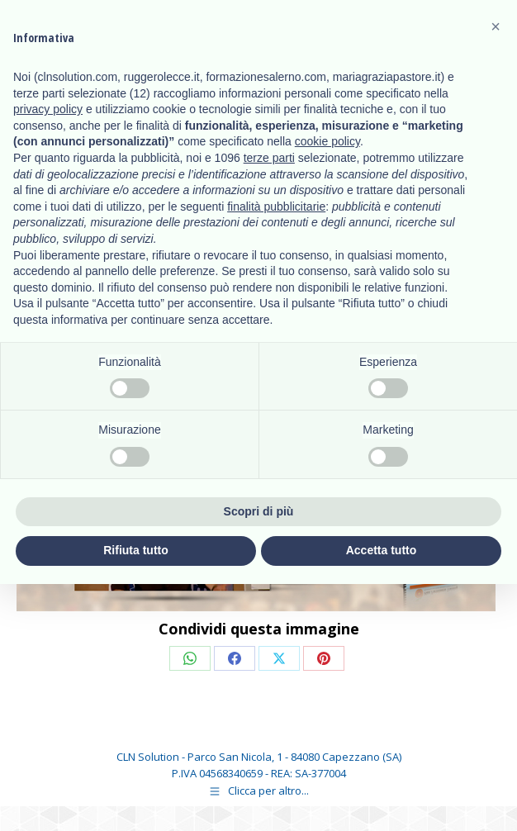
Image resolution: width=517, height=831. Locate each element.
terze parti (269, 157)
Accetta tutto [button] (381, 550)
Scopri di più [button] (259, 511)
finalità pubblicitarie (276, 206)
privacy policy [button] (48, 109)
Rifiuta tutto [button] (135, 550)
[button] (495, 26)
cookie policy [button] (327, 141)
